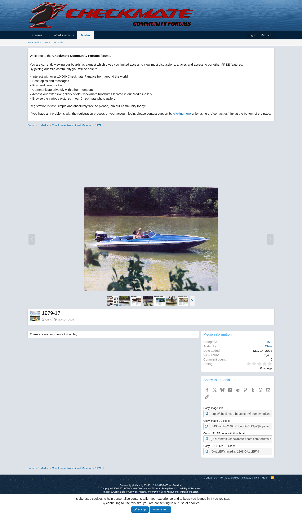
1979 (268, 342)
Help (265, 475)
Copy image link (213, 408)
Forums (37, 35)
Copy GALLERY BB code (218, 444)
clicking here (182, 113)
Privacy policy (250, 475)
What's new (62, 35)
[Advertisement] (151, 157)
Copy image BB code (216, 420)
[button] (46, 35)
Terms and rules (229, 475)
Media (85, 35)
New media (34, 42)
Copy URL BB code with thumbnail (224, 432)
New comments (53, 42)
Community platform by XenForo (151, 484)
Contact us (210, 475)
